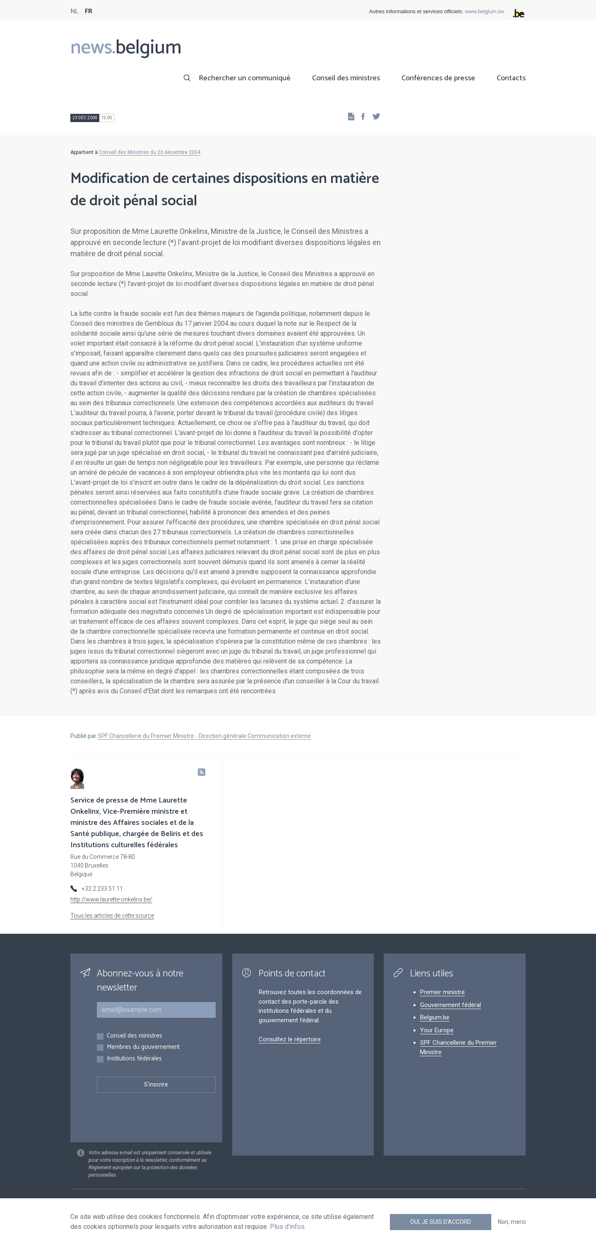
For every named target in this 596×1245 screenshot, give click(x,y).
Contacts (511, 78)
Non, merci (512, 1222)
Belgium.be (434, 1017)
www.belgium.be (484, 11)
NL (74, 11)
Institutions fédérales (134, 1059)
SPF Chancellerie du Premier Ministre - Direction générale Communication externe (204, 736)
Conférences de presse (438, 78)
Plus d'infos (287, 1227)
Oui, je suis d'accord (440, 1222)
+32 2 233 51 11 (102, 888)
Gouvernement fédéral (450, 1005)
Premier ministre (442, 992)
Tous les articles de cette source (112, 915)
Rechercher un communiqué (245, 78)
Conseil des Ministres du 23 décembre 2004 (149, 152)
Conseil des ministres (346, 78)
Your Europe (437, 1030)
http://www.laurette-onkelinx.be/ (111, 899)
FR (88, 11)
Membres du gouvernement (143, 1047)
